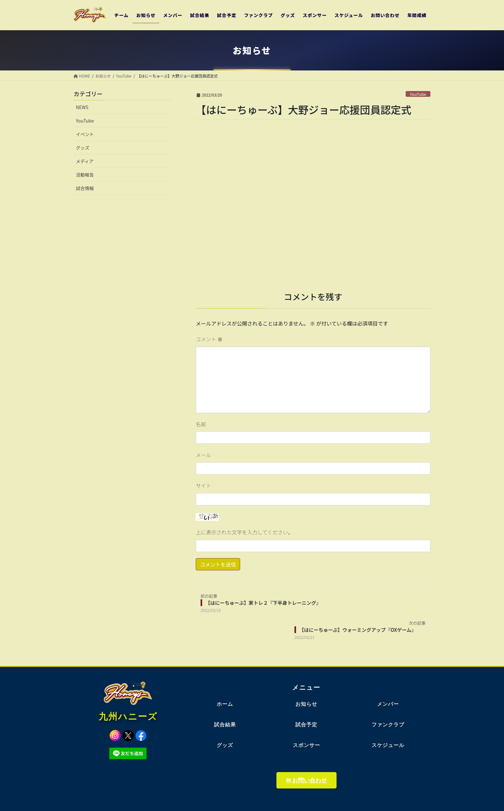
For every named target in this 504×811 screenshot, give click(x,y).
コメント (209, 339)
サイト (203, 485)
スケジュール (388, 745)
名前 (201, 424)
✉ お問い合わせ (306, 780)
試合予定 (306, 725)
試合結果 (225, 725)
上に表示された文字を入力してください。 (244, 532)
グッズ (82, 147)
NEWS (82, 107)
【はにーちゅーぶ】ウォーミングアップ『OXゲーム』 (357, 629)
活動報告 (85, 174)
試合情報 (85, 188)
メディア (85, 161)
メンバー (388, 704)
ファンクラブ (388, 725)
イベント (85, 134)
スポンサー (306, 745)
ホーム (225, 704)
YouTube (418, 94)
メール (203, 455)
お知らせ (306, 704)
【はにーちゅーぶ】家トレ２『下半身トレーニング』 (263, 602)
